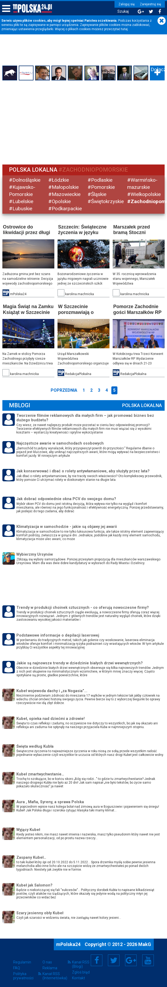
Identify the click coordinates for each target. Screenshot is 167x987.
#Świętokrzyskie (106, 201)
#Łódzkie (59, 180)
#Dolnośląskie (25, 180)
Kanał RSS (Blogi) (80, 964)
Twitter (113, 960)
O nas (47, 962)
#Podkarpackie (65, 208)
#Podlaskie (100, 180)
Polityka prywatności (23, 975)
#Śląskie (97, 194)
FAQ (16, 968)
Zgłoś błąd (81, 972)
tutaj (124, 29)
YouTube (148, 960)
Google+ (131, 960)
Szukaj (122, 11)
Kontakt (78, 978)
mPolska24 (69, 944)
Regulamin (22, 962)
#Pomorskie (101, 187)
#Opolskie (60, 201)
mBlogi (19, 405)
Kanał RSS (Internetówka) (54, 975)
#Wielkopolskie (143, 194)
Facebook (96, 960)
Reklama (49, 968)
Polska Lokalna (142, 405)
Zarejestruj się (149, 4)
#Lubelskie (21, 201)
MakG (144, 944)
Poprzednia (64, 389)
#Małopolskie (64, 187)
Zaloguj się (126, 4)
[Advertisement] (83, 122)
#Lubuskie (20, 208)
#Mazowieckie (65, 194)
